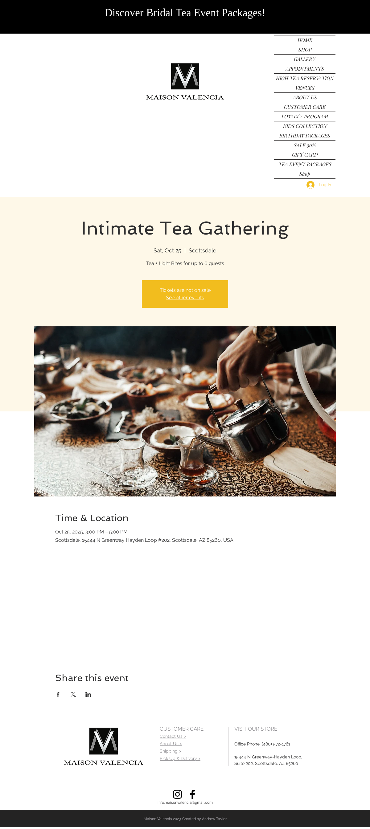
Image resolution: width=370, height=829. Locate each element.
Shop (304, 173)
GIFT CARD (305, 154)
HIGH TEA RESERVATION (305, 78)
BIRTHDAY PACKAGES (304, 135)
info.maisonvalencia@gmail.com (185, 802)
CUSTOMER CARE (305, 107)
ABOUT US (305, 97)
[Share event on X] (73, 694)
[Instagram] (177, 794)
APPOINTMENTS (305, 68)
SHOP (304, 49)
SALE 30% (305, 145)
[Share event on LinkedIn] (88, 694)
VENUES (304, 87)
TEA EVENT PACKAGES (304, 164)
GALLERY (305, 59)
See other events (185, 297)
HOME (305, 40)
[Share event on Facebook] (58, 694)
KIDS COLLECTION (305, 126)
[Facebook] (193, 794)
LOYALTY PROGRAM (305, 116)
